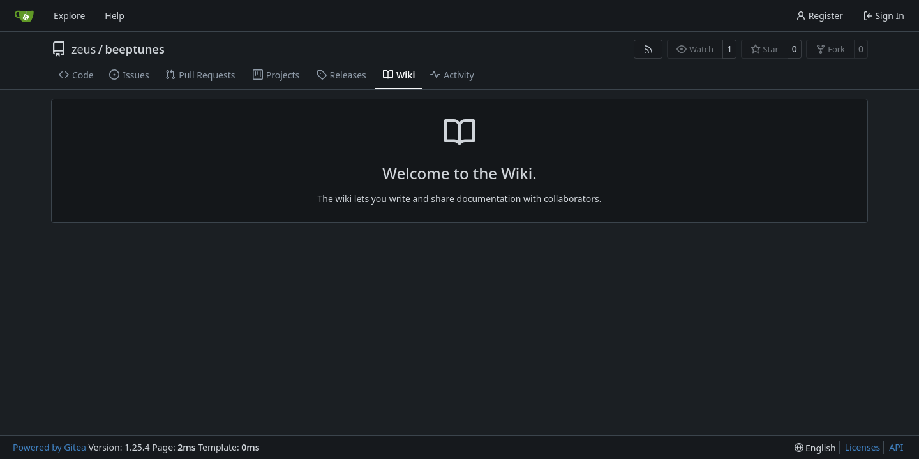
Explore (69, 16)
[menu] (815, 448)
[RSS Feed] (648, 49)
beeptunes (135, 49)
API (896, 447)
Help (114, 16)
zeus (83, 49)
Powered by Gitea (49, 447)
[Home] (24, 15)
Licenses (863, 447)
